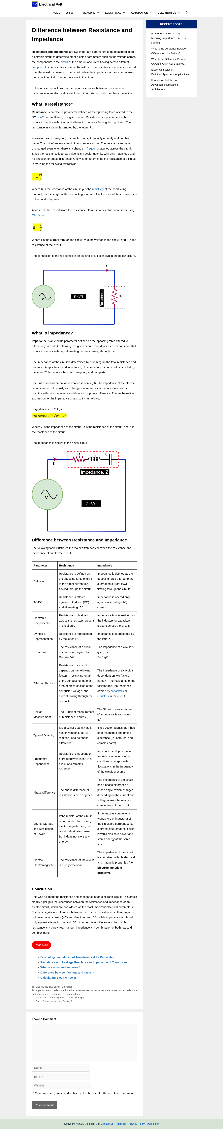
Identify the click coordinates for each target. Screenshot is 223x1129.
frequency (93, 148)
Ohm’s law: (39, 215)
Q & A (73, 13)
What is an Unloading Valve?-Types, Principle (60, 997)
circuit (64, 62)
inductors (103, 696)
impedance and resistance (50, 990)
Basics (57, 986)
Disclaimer (153, 1123)
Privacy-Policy (137, 1123)
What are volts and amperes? (60, 967)
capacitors (117, 691)
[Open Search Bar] (187, 13)
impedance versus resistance (81, 990)
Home (56, 12)
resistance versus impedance (65, 994)
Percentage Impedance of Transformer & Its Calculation (77, 957)
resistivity (97, 189)
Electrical (116, 13)
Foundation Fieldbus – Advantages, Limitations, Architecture (165, 85)
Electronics (170, 13)
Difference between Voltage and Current (67, 972)
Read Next (41, 944)
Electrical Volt (50, 4)
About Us (121, 1123)
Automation (143, 13)
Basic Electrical (44, 986)
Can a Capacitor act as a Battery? (54, 1001)
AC (42, 117)
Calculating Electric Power (58, 977)
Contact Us (107, 1123)
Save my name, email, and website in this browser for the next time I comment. (84, 1093)
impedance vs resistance (111, 990)
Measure (92, 13)
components (39, 67)
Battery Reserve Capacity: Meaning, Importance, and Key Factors (168, 38)
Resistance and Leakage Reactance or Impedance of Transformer (84, 962)
